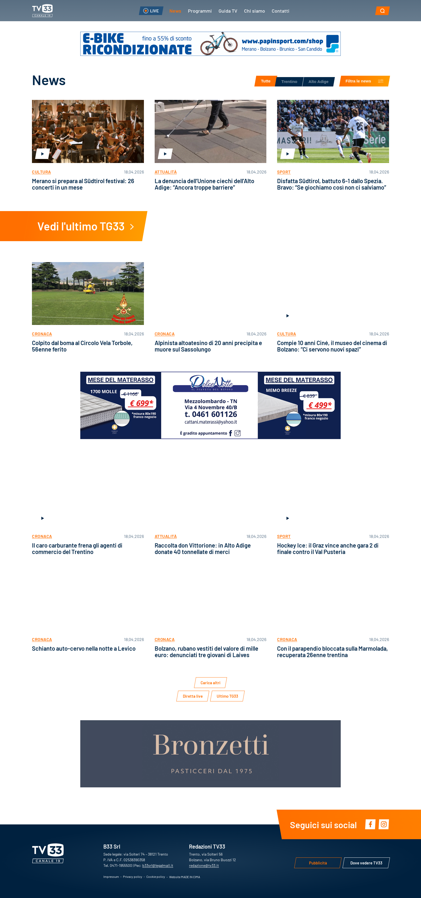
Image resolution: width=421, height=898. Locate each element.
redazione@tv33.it (204, 865)
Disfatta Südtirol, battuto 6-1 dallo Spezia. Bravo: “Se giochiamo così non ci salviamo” (331, 184)
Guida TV (228, 10)
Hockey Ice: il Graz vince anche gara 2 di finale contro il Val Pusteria (328, 548)
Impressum (111, 876)
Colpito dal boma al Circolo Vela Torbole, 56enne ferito (82, 346)
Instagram (383, 824)
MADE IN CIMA (190, 877)
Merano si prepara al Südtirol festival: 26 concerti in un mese (83, 184)
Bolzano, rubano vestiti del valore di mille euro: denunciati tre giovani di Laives (206, 651)
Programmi (200, 10)
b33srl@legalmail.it (157, 865)
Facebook (370, 824)
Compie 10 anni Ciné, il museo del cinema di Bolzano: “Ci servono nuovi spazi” (332, 346)
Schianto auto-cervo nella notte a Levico (84, 648)
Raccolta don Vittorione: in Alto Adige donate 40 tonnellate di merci (203, 548)
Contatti (280, 10)
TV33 (42, 10)
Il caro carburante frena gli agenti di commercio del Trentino (77, 548)
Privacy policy (132, 876)
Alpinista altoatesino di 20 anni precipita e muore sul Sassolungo (208, 346)
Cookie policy (155, 876)
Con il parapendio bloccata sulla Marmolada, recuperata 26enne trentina (332, 651)
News (175, 10)
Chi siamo (254, 10)
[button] (382, 10)
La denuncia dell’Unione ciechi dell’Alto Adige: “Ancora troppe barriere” (204, 184)
